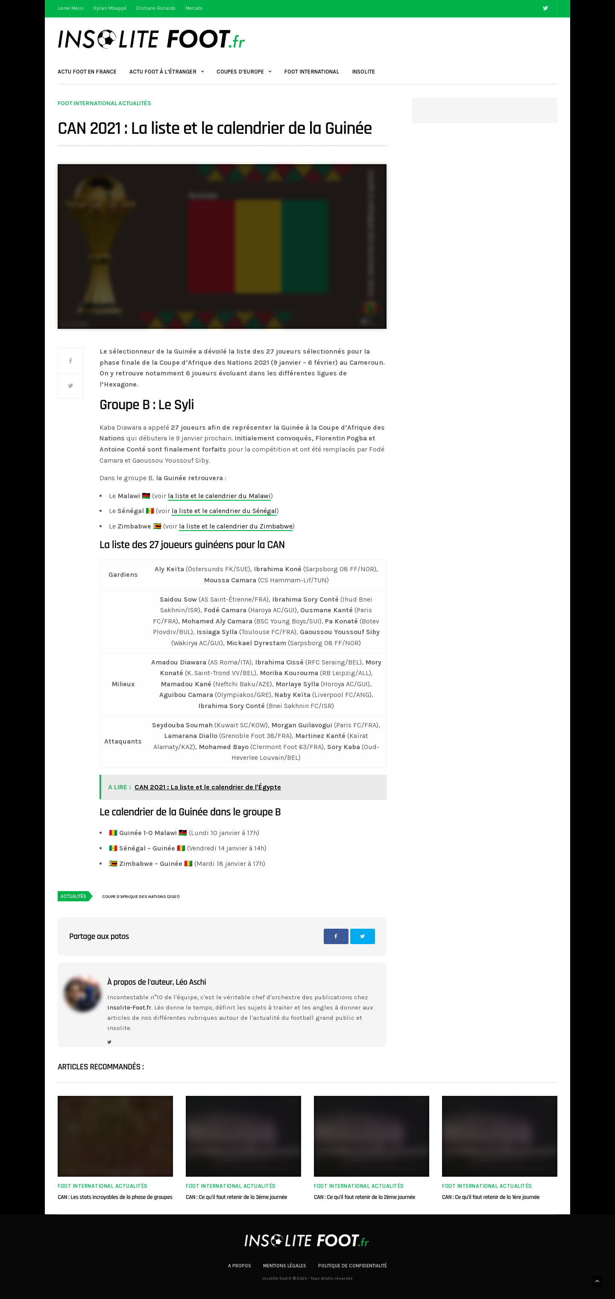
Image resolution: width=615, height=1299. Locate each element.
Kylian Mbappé (110, 8)
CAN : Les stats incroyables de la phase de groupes (115, 1197)
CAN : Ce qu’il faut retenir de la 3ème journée (236, 1197)
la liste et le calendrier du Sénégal (224, 511)
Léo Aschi (191, 982)
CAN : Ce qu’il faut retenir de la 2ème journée (364, 1197)
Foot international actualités (104, 103)
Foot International (311, 71)
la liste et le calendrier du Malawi (219, 496)
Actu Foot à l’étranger (162, 71)
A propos (239, 1266)
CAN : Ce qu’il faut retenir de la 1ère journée (490, 1197)
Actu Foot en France (87, 71)
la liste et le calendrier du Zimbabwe (236, 526)
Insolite (363, 71)
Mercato (193, 8)
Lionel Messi (71, 8)
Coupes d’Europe (240, 71)
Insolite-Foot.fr (129, 1007)
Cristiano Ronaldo (156, 8)
